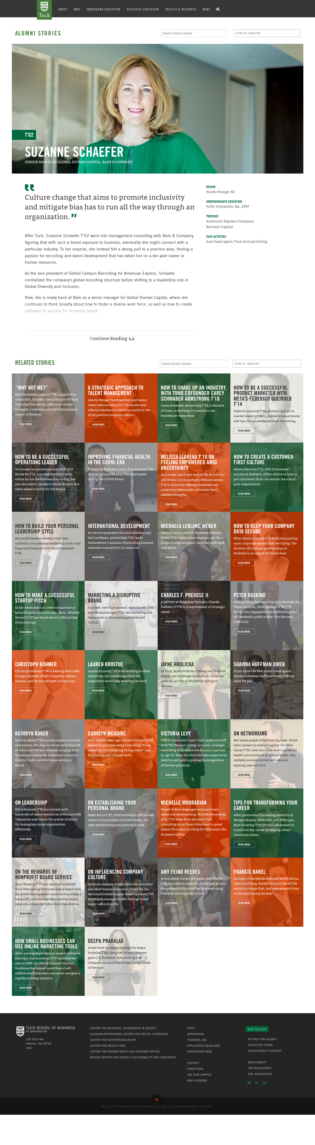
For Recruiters (259, 1068)
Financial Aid (196, 1039)
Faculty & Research (183, 9)
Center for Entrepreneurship (113, 1039)
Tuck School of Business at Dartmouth (45, 10)
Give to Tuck (257, 1029)
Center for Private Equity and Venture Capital (125, 1051)
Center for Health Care (108, 1045)
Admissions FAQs (199, 1051)
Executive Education (145, 9)
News (209, 9)
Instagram (249, 1082)
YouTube (264, 1082)
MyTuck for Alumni (262, 1039)
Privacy (207, 1106)
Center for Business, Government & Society (123, 1028)
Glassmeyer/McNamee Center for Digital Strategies (129, 1034)
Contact (193, 1063)
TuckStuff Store (260, 1045)
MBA (79, 9)
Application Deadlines (203, 1045)
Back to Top (158, 1099)
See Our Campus (199, 1074)
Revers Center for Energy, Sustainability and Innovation (133, 1057)
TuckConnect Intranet (265, 1051)
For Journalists (260, 1074)
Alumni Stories (38, 33)
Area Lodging (197, 1080)
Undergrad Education (106, 9)
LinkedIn (256, 1082)
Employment (257, 1062)
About (65, 9)
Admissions (195, 1034)
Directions (195, 1068)
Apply (191, 1028)
